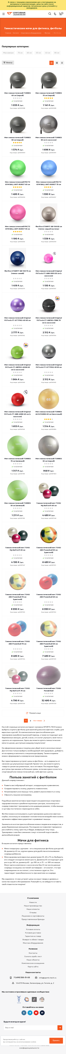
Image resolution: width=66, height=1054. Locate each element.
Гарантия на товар (33, 936)
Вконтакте (23, 1008)
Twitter (42, 1008)
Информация (33, 925)
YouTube (36, 1008)
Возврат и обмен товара (33, 939)
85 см (56, 53)
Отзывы (33, 912)
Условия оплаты (33, 929)
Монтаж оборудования (33, 943)
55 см (38, 53)
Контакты (33, 953)
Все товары (38, 720)
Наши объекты (33, 960)
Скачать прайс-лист (33, 956)
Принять (56, 1040)
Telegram (30, 1008)
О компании (33, 898)
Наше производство (33, 906)
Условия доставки (33, 933)
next (44, 720)
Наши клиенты (33, 909)
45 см (47, 53)
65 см (29, 53)
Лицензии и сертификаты (33, 916)
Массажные (8, 53)
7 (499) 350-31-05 (22, 977)
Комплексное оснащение (33, 963)
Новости (33, 902)
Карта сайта (33, 967)
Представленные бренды (33, 919)
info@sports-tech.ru (47, 978)
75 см (20, 53)
